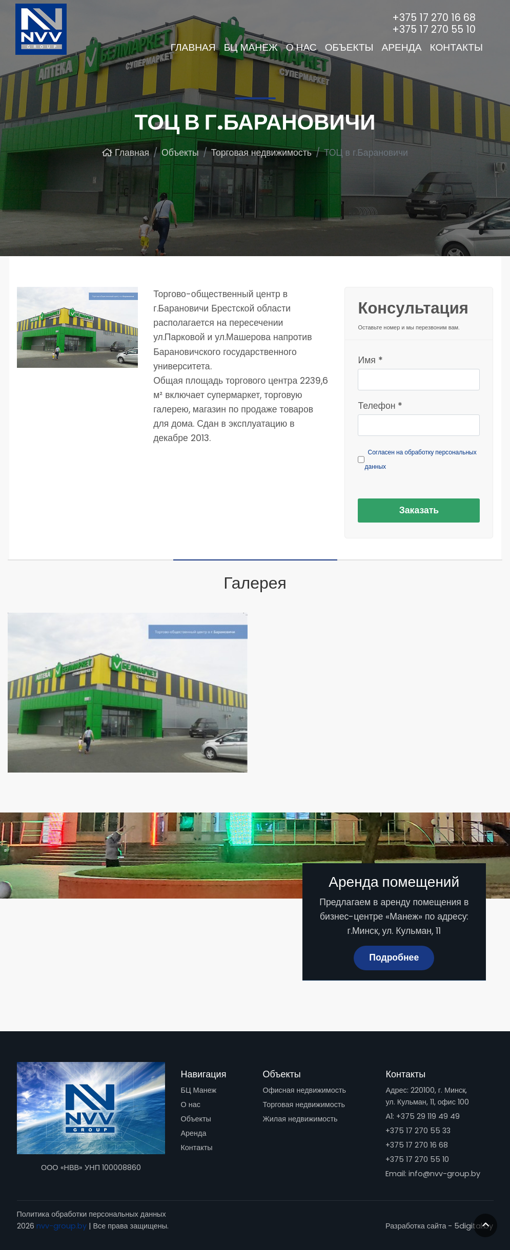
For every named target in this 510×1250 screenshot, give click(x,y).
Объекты (195, 1119)
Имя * (370, 360)
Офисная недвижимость (304, 1090)
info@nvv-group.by (444, 1174)
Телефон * (380, 406)
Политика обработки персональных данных (91, 1214)
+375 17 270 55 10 (417, 1159)
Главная (193, 47)
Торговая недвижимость (303, 1104)
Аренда (193, 1133)
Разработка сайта (415, 1226)
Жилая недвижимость (299, 1119)
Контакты (196, 1147)
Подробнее (394, 957)
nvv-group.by (61, 1226)
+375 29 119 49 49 (428, 1116)
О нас (190, 1104)
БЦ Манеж (198, 1090)
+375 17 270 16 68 (416, 1145)
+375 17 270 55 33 (418, 1131)
